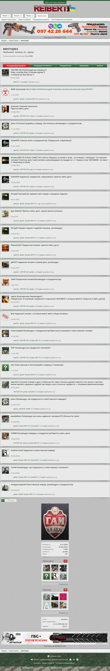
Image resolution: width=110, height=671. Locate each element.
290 (66, 554)
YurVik (14, 467)
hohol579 (15, 140)
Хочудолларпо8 (18, 484)
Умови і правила (48, 663)
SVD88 (14, 433)
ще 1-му (41, 203)
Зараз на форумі (24, 19)
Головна (70, 660)
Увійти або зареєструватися (55, 2)
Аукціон (100, 66)
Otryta (32, 116)
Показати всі (63, 584)
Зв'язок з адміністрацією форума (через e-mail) (51, 659)
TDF (12, 348)
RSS (77, 660)
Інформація (84, 66)
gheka (22, 99)
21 (65, 561)
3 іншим (39, 150)
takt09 (28, 409)
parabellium (16, 416)
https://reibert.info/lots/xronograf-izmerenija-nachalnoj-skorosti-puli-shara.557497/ (59, 89)
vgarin (13, 296)
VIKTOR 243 (16, 70)
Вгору (74, 660)
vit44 (13, 279)
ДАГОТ (14, 262)
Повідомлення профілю (16, 66)
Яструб (14, 194)
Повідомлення (65, 66)
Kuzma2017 (34, 426)
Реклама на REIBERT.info (55, 37)
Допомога (37, 663)
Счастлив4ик (17, 331)
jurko (13, 123)
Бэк (12, 314)
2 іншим (39, 116)
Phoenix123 (16, 245)
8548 (13, 89)
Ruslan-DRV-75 (32, 99)
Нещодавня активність (41, 19)
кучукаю (24, 82)
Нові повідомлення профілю (62, 19)
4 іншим (39, 133)
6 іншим (38, 169)
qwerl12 (16, 82)
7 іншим (36, 409)
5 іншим (39, 289)
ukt (12, 365)
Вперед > (12, 500)
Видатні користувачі (9, 19)
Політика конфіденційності (65, 663)
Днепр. (64, 626)
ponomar (15, 106)
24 (65, 590)
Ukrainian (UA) (55, 656)
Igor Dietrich (16, 211)
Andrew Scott (17, 450)
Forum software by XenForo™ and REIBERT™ (55, 668)
